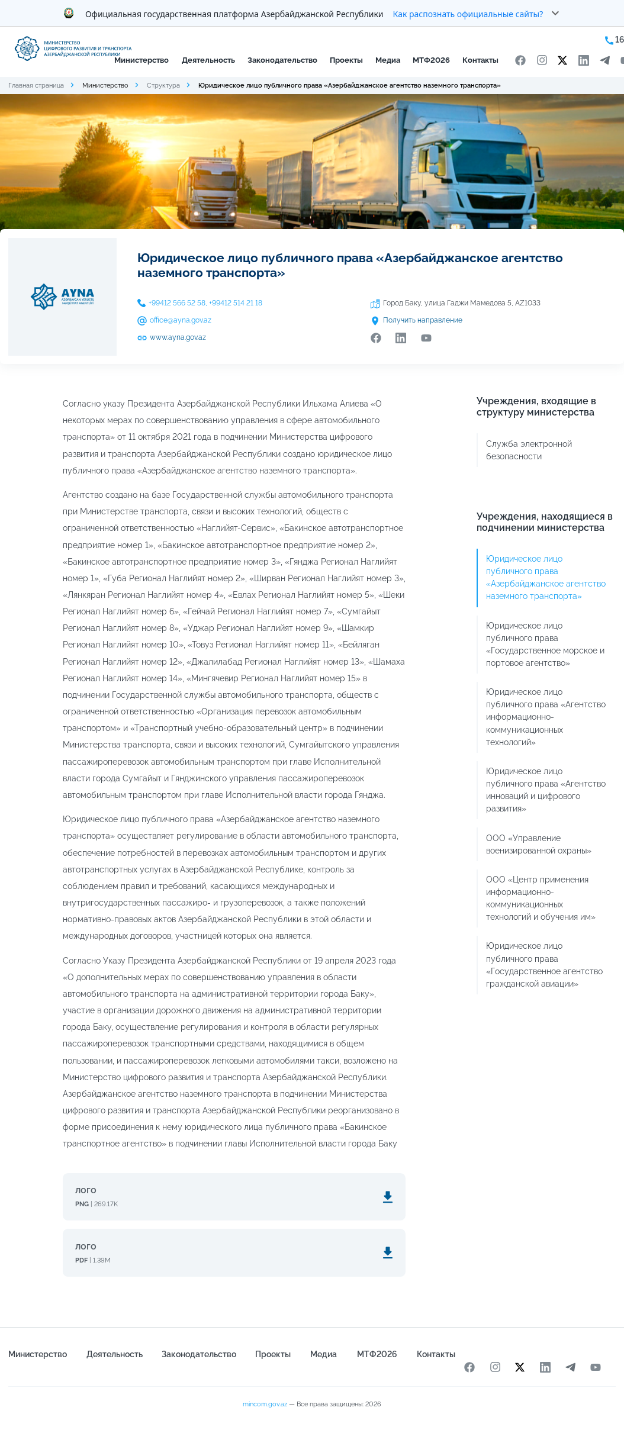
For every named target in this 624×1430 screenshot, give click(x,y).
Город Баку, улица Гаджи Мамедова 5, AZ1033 (462, 302)
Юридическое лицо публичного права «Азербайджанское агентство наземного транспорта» (546, 577)
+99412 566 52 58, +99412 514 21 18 (205, 302)
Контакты (480, 60)
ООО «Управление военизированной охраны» (538, 844)
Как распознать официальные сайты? (468, 14)
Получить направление (422, 319)
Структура (163, 85)
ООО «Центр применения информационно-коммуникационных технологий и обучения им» (541, 898)
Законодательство (282, 60)
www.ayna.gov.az (178, 337)
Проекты (346, 60)
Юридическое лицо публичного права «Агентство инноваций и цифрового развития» (546, 789)
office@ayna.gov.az (180, 319)
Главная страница (36, 85)
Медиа (387, 60)
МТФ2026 (431, 60)
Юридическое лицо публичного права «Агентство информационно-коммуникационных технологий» (546, 716)
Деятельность (208, 60)
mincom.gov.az (265, 1404)
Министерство (141, 60)
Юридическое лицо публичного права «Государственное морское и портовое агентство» (545, 644)
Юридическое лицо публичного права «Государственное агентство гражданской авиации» (544, 964)
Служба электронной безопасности (529, 450)
